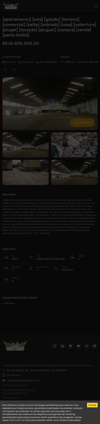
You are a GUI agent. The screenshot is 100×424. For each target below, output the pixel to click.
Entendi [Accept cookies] (92, 405)
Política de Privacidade (20, 420)
